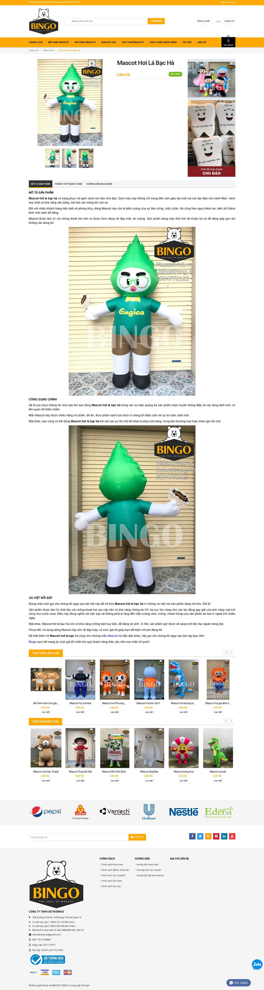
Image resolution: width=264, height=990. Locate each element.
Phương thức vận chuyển (149, 870)
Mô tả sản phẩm (40, 184)
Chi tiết (46, 712)
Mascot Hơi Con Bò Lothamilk (222, 771)
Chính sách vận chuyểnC (113, 875)
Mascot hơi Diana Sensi (46, 771)
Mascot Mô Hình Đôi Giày (116, 771)
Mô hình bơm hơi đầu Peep (220, 703)
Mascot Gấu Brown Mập (81, 771)
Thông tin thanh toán (68, 184)
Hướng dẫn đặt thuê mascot (150, 875)
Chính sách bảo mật (111, 886)
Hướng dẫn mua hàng (99, 184)
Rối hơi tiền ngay (46, 703)
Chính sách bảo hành (111, 881)
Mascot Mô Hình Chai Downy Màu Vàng (193, 771)
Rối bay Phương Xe (115, 703)
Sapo (87, 985)
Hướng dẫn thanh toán (148, 864)
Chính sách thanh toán (112, 864)
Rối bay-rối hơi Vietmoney (82, 703)
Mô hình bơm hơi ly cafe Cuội (187, 703)
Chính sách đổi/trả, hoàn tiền (115, 870)
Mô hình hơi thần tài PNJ (150, 703)
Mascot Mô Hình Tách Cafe (152, 771)
